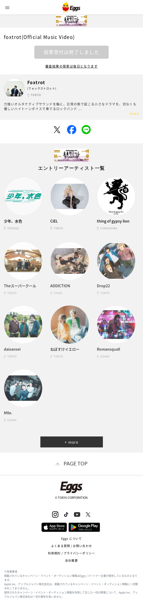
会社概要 (71, 560)
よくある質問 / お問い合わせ (71, 546)
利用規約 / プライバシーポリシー (71, 553)
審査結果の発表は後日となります (71, 66)
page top (76, 463)
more (134, 113)
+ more (71, 442)
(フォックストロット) (41, 88)
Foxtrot (36, 82)
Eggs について (71, 538)
